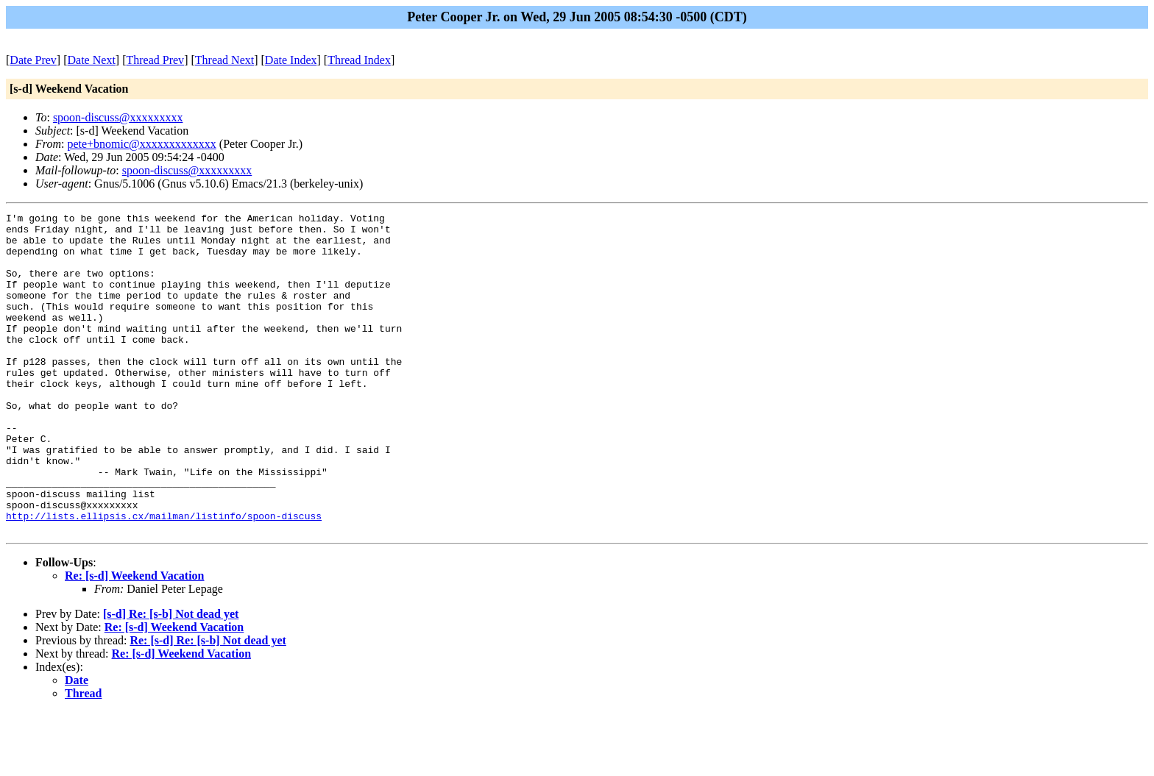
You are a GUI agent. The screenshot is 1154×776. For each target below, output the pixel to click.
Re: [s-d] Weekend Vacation (135, 639)
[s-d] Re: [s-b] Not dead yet (170, 678)
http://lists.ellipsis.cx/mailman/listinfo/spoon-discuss (164, 577)
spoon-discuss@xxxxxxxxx (118, 117)
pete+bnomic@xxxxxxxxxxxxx (141, 144)
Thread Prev (155, 60)
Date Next (92, 60)
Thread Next (224, 60)
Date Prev (33, 60)
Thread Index (359, 60)
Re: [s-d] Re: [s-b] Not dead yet (208, 704)
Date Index (291, 60)
